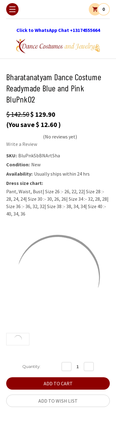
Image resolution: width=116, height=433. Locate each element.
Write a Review (21, 144)
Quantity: (31, 366)
